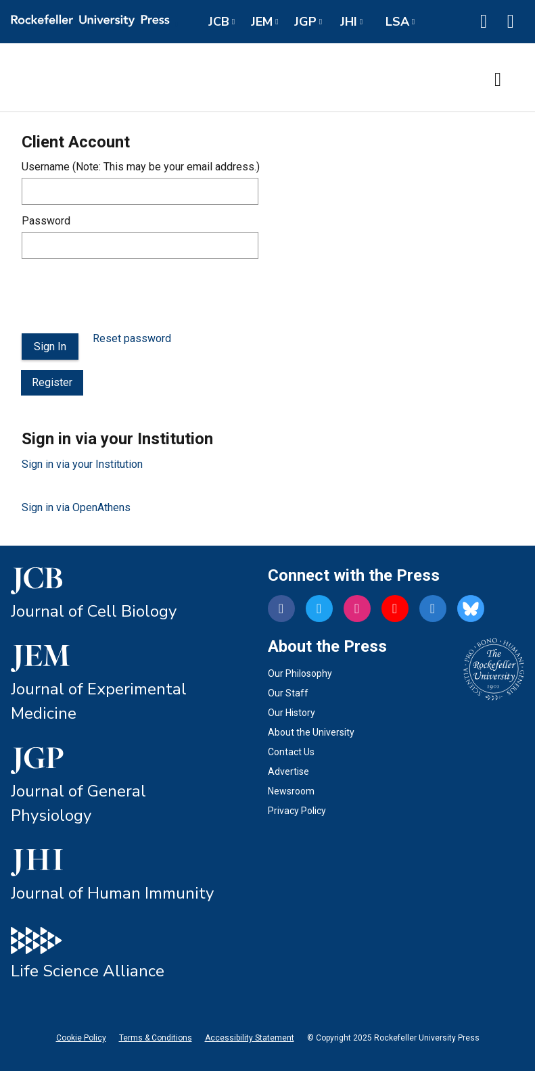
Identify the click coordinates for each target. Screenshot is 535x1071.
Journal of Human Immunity (112, 893)
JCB (218, 22)
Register (52, 382)
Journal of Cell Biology (94, 611)
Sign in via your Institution (82, 464)
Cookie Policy (81, 1038)
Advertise (288, 771)
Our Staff (288, 693)
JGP (305, 22)
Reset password (132, 338)
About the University (311, 732)
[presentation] (124, 296)
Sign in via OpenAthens (76, 507)
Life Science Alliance (87, 971)
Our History (291, 712)
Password (46, 220)
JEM (262, 22)
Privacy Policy (297, 810)
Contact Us (291, 751)
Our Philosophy (300, 673)
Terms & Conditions (155, 1038)
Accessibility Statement (249, 1038)
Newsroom (291, 791)
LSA (397, 22)
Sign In (50, 346)
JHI (348, 22)
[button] (483, 21)
